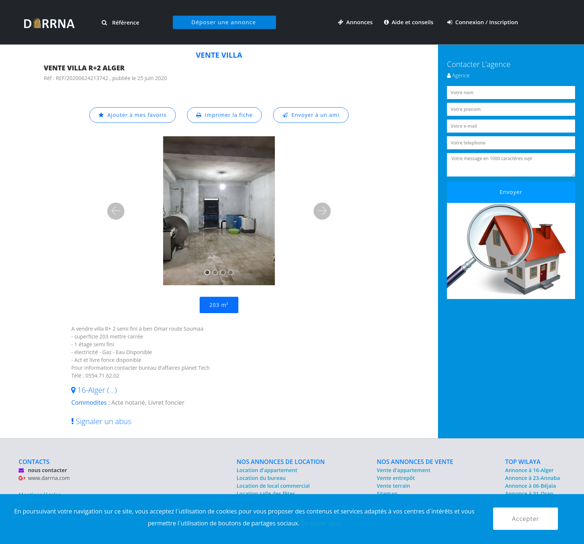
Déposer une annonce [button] (223, 22)
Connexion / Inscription (482, 22)
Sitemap (387, 493)
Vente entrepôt (396, 477)
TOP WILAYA (522, 462)
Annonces (355, 22)
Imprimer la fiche (224, 114)
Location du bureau (261, 477)
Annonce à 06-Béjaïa (530, 485)
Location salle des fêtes (266, 493)
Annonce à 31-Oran (529, 493)
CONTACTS (34, 462)
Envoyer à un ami (310, 114)
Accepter (525, 519)
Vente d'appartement (404, 470)
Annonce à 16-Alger (529, 470)
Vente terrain (393, 485)
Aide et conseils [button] (409, 22)
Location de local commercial (273, 485)
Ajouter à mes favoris (132, 114)
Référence (120, 22)
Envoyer (511, 191)
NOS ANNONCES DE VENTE (415, 462)
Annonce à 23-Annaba (532, 477)
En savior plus (321, 523)
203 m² (218, 304)
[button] (116, 211)
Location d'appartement (267, 470)
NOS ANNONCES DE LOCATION (281, 462)
